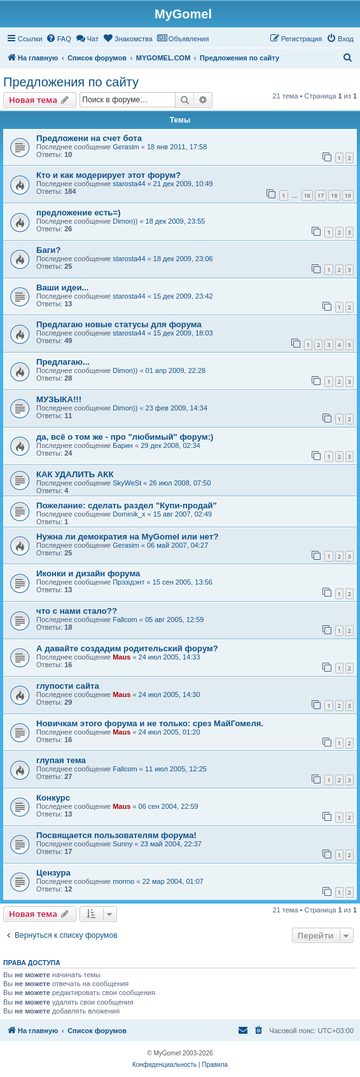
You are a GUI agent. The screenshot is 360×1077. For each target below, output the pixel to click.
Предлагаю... (63, 362)
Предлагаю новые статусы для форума (119, 324)
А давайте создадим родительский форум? (127, 648)
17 (320, 195)
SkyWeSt (127, 483)
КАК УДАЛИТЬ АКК (74, 474)
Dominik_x (129, 514)
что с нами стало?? (76, 611)
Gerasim (126, 147)
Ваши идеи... (62, 287)
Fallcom (125, 619)
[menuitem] (58, 38)
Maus (121, 657)
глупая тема (61, 760)
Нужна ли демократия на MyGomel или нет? (127, 536)
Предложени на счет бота (89, 138)
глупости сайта (67, 686)
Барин (123, 445)
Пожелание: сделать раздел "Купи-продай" (126, 505)
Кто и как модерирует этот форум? (108, 175)
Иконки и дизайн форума (88, 573)
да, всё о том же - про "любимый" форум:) (124, 437)
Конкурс (53, 798)
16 (307, 195)
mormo (123, 881)
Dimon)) (125, 221)
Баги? (48, 250)
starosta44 (129, 183)
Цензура (53, 872)
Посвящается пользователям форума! (116, 835)
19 (348, 195)
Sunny (122, 844)
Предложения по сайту (71, 82)
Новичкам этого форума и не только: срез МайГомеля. (149, 723)
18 (334, 195)
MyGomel (183, 14)
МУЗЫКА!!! (58, 399)
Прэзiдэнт (128, 582)
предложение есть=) (78, 212)
